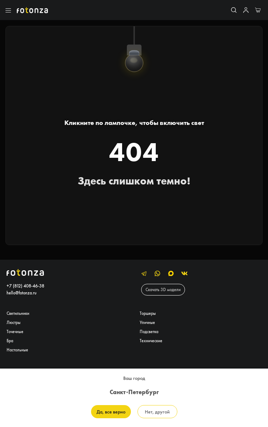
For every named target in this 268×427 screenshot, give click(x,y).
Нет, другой (157, 411)
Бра (10, 340)
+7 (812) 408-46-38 (25, 286)
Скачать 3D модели (163, 289)
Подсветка (149, 331)
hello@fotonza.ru (22, 293)
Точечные (15, 331)
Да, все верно (111, 411)
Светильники (18, 313)
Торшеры (148, 313)
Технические (151, 340)
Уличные (147, 322)
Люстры (13, 322)
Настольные (17, 349)
